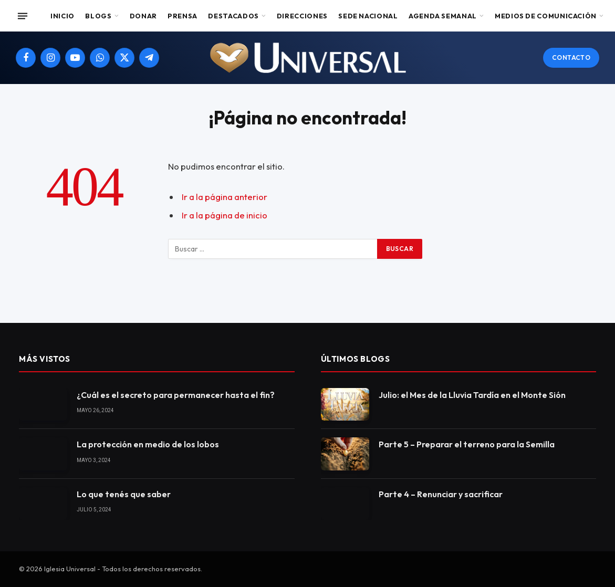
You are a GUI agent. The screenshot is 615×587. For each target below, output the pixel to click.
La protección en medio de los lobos (148, 444)
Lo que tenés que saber (124, 494)
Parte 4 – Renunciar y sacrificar (441, 494)
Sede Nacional (368, 16)
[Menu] (22, 15)
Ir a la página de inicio (224, 215)
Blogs (98, 16)
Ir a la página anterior (224, 196)
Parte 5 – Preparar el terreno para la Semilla (467, 444)
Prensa (182, 16)
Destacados (233, 16)
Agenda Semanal (443, 16)
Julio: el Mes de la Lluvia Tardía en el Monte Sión (472, 395)
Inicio (62, 16)
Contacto (571, 57)
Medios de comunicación (546, 16)
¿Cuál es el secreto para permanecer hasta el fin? (176, 395)
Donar (143, 16)
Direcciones (302, 16)
